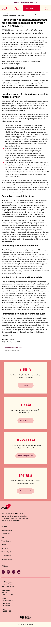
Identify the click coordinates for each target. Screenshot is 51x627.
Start (4, 14)
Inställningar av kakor (25, 624)
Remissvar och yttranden (19, 14)
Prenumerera (24, 491)
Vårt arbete (9, 14)
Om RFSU (4, 526)
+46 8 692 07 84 (7, 605)
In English (4, 548)
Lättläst (3, 545)
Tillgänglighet (6, 552)
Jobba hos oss (6, 530)
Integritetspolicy (6, 559)
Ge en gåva (24, 420)
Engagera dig (30, 8)
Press (3, 537)
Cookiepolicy (6, 555)
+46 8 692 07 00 (7, 600)
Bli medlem (24, 385)
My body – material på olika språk (24, 2)
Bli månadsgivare (24, 456)
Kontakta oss (5, 534)
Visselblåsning (6, 541)
